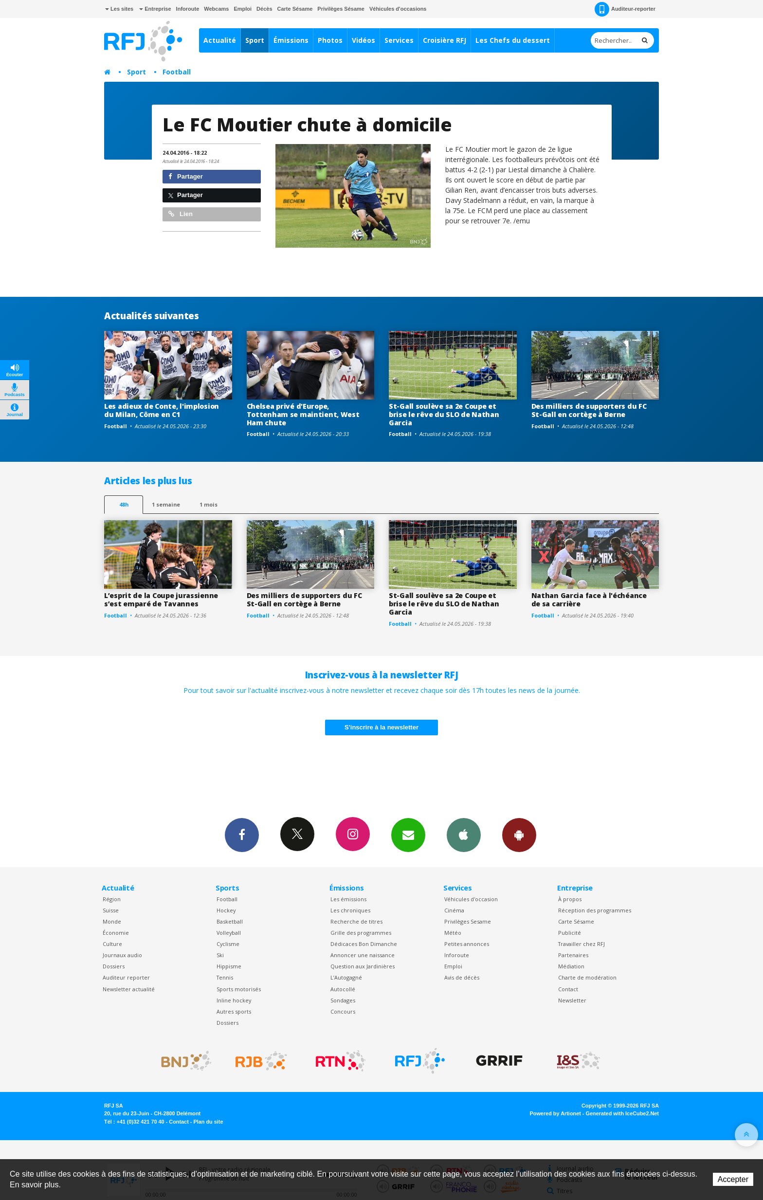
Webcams (216, 9)
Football (177, 71)
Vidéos (363, 40)
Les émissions (348, 899)
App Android (519, 834)
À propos (569, 899)
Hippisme (229, 966)
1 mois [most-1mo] (209, 504)
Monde (112, 921)
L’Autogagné (346, 977)
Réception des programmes (594, 910)
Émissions (291, 40)
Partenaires (573, 955)
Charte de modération (587, 977)
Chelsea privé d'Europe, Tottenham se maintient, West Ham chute (303, 414)
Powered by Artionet (555, 1113)
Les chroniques (350, 910)
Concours (342, 1011)
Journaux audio (122, 955)
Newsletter (572, 1000)
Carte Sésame (295, 9)
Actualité (219, 40)
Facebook (242, 834)
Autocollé (342, 989)
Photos (330, 40)
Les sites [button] (119, 9)
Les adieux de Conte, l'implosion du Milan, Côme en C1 (161, 410)
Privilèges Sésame (340, 9)
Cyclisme (228, 944)
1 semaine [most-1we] (166, 504)
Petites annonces (466, 944)
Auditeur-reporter (625, 9)
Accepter (733, 1179)
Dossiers (114, 966)
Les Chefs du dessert (512, 40)
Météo (452, 932)
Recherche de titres (356, 921)
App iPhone (464, 834)
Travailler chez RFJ (581, 944)
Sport (254, 40)
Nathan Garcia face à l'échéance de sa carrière (589, 599)
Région (112, 899)
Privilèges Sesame (467, 921)
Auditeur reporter (126, 977)
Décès (264, 9)
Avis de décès (461, 977)
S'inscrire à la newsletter (381, 727)
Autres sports (234, 1011)
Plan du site (208, 1122)
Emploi (243, 9)
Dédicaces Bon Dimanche (363, 944)
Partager (185, 176)
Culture (112, 944)
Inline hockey (234, 1000)
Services (399, 40)
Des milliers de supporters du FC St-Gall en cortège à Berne (589, 410)
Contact (568, 989)
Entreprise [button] (155, 9)
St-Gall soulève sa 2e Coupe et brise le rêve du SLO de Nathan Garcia (444, 414)
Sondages (342, 1000)
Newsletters (408, 834)
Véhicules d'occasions (398, 9)
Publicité (569, 932)
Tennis (225, 977)
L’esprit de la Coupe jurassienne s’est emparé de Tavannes (161, 599)
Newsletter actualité (129, 989)
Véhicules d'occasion (471, 899)
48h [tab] (123, 504)
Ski (220, 955)
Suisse (111, 910)
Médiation (571, 966)
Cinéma (454, 910)
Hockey (226, 910)
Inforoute (188, 9)
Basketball (230, 921)
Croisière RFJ (444, 40)
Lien (180, 214)
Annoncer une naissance (362, 955)
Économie (116, 932)
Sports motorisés (239, 989)
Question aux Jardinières (362, 966)
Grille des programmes (360, 932)
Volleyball (229, 932)
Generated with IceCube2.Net (622, 1113)
